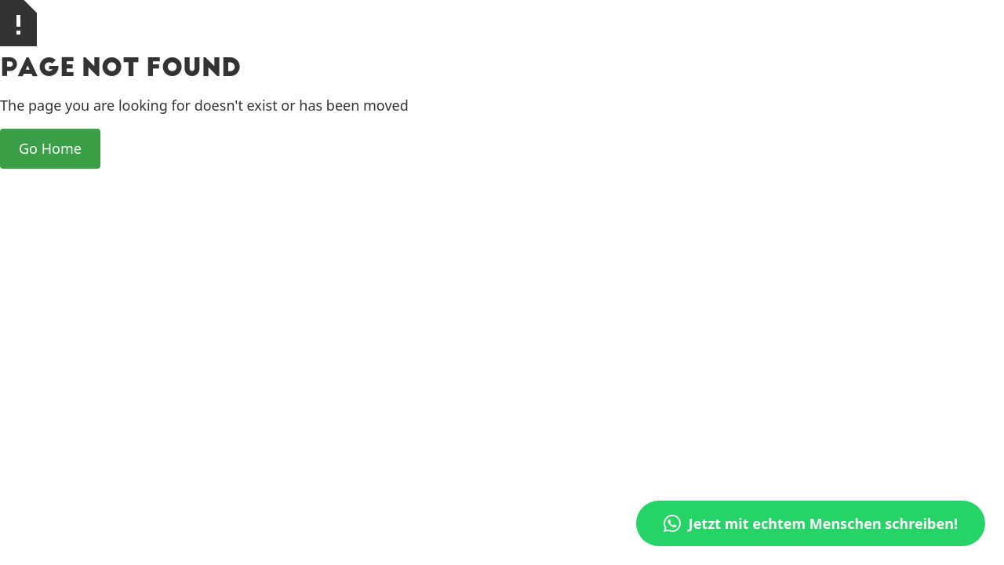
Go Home (50, 148)
